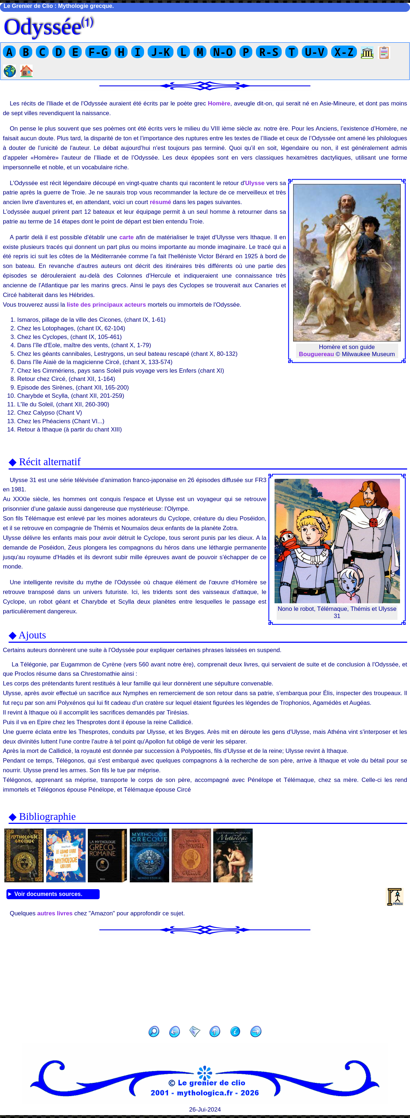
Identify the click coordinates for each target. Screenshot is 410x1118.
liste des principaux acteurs (106, 304)
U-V (314, 52)
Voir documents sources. (48, 894)
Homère (219, 103)
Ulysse (254, 183)
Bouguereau (316, 354)
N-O (223, 52)
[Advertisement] (205, 977)
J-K (160, 52)
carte (126, 237)
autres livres (55, 913)
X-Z (344, 52)
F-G (98, 52)
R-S (268, 52)
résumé (160, 202)
